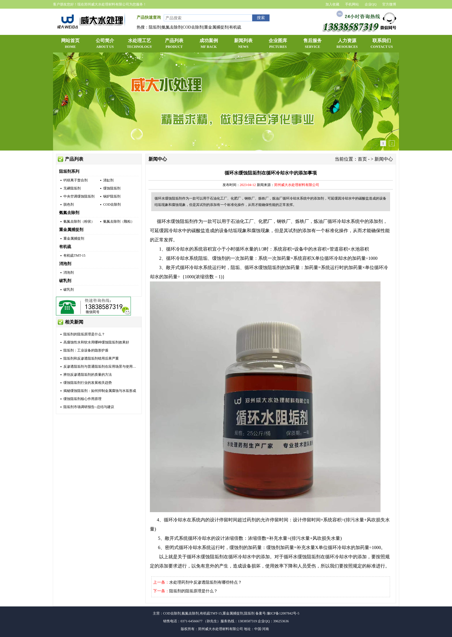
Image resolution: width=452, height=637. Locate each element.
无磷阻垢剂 (72, 188)
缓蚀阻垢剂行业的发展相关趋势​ (87, 383)
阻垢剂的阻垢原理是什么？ (84, 334)
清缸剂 (108, 180)
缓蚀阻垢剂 (111, 188)
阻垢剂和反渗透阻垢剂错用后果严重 (91, 358)
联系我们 (381, 44)
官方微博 (389, 4)
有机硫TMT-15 (74, 255)
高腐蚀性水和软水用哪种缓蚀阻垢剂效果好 (96, 342)
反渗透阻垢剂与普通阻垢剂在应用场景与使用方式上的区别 (108, 366)
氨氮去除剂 (69, 213)
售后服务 (312, 44)
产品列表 (174, 44)
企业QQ (370, 4)
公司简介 (105, 44)
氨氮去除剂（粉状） (79, 221)
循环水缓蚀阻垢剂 (175, 221)
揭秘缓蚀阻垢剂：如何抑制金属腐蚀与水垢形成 (99, 391)
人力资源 (347, 44)
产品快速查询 (149, 17)
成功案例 (208, 44)
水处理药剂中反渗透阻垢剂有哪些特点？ (205, 582)
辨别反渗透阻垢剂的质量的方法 (87, 375)
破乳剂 (65, 281)
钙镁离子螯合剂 (75, 180)
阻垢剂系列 (69, 171)
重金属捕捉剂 (71, 230)
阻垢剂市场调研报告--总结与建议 (88, 407)
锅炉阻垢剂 (111, 196)
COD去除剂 (112, 204)
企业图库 (278, 44)
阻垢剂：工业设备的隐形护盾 (85, 350)
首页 (362, 159)
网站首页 (70, 44)
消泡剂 (65, 264)
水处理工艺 (139, 44)
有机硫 (65, 247)
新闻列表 (243, 44)
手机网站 (352, 4)
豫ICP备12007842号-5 (283, 613)
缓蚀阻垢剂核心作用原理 (82, 399)
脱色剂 (68, 204)
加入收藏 (332, 4)
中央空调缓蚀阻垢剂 (79, 196)
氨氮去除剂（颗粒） (118, 221)
